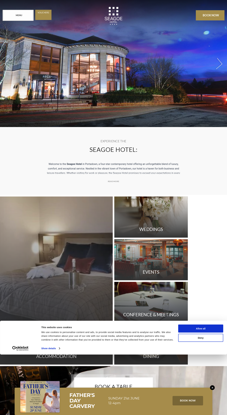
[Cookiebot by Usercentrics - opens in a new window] (20, 409)
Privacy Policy (160, 348)
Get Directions (115, 348)
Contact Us (77, 348)
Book (210, 15)
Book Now (113, 321)
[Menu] (18, 15)
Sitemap (138, 348)
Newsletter (54, 348)
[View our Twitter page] (110, 374)
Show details (48, 408)
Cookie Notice (50, 357)
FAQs (95, 348)
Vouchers (44, 12)
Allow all (201, 389)
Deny (201, 398)
